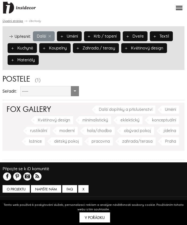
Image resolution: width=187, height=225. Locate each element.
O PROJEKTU (16, 189)
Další (44, 36)
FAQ (70, 189)
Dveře (135, 36)
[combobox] (49, 91)
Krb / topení (102, 36)
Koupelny (55, 48)
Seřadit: (10, 91)
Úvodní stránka (13, 21)
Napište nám (46, 189)
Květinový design (145, 48)
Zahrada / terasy (96, 48)
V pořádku (95, 217)
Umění (69, 36)
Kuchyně (22, 48)
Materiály (23, 59)
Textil (161, 36)
